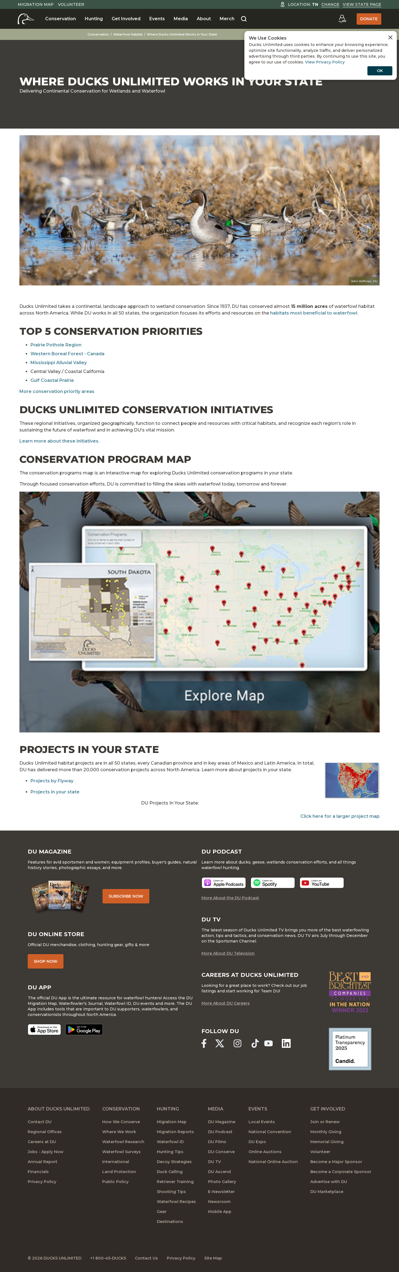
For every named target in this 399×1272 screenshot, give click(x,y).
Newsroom (219, 1201)
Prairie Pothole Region (55, 345)
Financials (38, 1171)
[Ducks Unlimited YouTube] (268, 1043)
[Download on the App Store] (44, 1029)
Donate (369, 18)
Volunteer (71, 4)
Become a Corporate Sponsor (340, 1171)
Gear (162, 1211)
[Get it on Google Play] (84, 1029)
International (115, 1161)
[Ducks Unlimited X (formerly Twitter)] (219, 1043)
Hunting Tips (170, 1151)
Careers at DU (42, 1141)
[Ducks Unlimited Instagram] (237, 1043)
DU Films (217, 1141)
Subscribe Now (126, 896)
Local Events (262, 1121)
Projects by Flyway (51, 780)
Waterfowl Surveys (121, 1151)
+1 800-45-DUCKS (108, 1258)
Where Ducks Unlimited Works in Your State (182, 34)
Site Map (213, 1258)
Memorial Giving (327, 1141)
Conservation (60, 18)
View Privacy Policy (325, 62)
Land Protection (119, 1171)
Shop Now (45, 961)
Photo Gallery (222, 1181)
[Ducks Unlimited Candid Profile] (350, 1048)
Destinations (170, 1221)
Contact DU (40, 1121)
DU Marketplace (326, 1191)
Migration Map (35, 4)
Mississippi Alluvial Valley (58, 362)
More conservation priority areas (56, 391)
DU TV (214, 1161)
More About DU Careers (225, 1003)
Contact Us (146, 1258)
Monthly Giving (325, 1131)
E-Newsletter (221, 1191)
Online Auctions (265, 1151)
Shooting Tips (171, 1191)
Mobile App (219, 1211)
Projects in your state (55, 792)
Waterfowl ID (170, 1141)
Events (157, 18)
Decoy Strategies (174, 1161)
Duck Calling (170, 1171)
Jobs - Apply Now (45, 1151)
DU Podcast (220, 1131)
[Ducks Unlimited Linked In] (286, 1043)
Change (330, 4)
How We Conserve (121, 1121)
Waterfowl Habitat (127, 34)
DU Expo (257, 1141)
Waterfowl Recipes (176, 1201)
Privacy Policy (42, 1181)
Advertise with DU (328, 1181)
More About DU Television (228, 953)
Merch (227, 18)
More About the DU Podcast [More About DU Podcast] (230, 897)
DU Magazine (221, 1121)
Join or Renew (325, 1121)
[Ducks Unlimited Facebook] (203, 1043)
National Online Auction (273, 1161)
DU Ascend (219, 1171)
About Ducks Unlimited (59, 1109)
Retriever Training (175, 1181)
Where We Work (119, 1131)
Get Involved (126, 18)
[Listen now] (223, 882)
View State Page (362, 4)
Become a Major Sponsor (336, 1161)
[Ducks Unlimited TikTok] (255, 1043)
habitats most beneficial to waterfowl (313, 313)
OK (380, 70)
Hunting (94, 18)
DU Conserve (221, 1151)
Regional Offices (45, 1131)
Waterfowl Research (123, 1141)
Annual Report (42, 1161)
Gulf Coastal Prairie (52, 380)
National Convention (270, 1131)
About (204, 18)
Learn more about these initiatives (58, 441)
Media (181, 18)
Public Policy (115, 1181)
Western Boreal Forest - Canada (67, 353)
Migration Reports (175, 1131)
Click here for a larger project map (340, 816)
